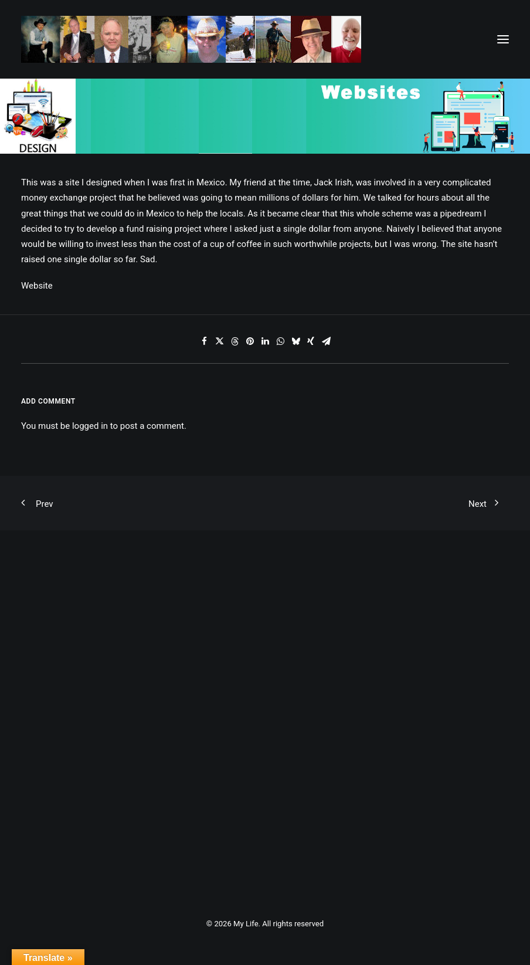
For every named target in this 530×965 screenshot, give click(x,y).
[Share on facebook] (204, 341)
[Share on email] (326, 341)
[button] (503, 39)
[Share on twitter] (219, 341)
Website (37, 285)
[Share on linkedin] (265, 341)
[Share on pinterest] (250, 341)
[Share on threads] (234, 341)
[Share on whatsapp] (280, 341)
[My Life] (191, 39)
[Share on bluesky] (295, 341)
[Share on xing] (311, 341)
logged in (90, 426)
